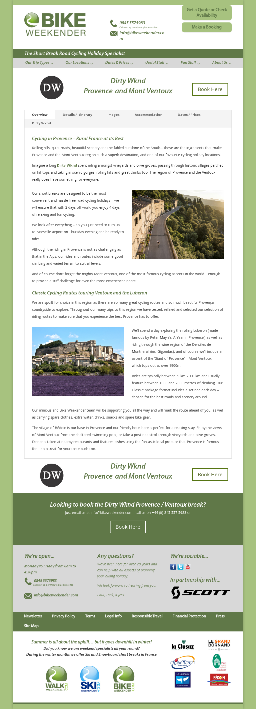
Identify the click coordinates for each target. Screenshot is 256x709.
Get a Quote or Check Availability (207, 13)
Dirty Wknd (41, 123)
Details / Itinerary (77, 114)
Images (114, 114)
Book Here (210, 89)
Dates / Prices (189, 114)
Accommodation (148, 114)
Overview (40, 114)
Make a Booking (207, 27)
